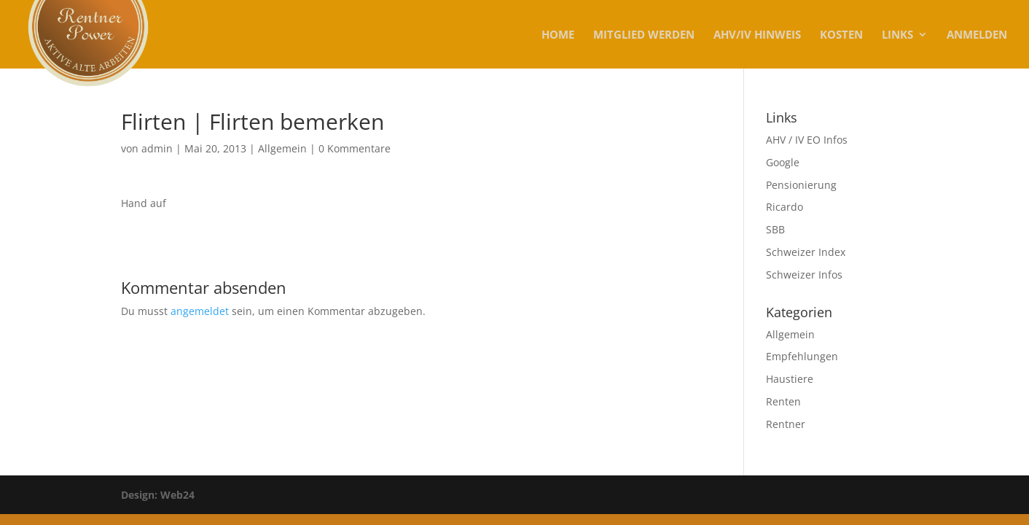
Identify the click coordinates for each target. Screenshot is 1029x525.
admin (157, 148)
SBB (775, 229)
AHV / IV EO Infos (807, 140)
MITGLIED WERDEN (644, 35)
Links (897, 35)
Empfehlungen (802, 356)
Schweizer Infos (804, 274)
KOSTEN (841, 35)
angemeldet (200, 311)
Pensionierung (801, 185)
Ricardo (784, 207)
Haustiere (789, 379)
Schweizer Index (805, 252)
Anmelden (977, 35)
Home (557, 35)
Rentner (785, 424)
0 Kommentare (354, 148)
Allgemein (282, 148)
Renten (783, 401)
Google (782, 162)
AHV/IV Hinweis (757, 35)
